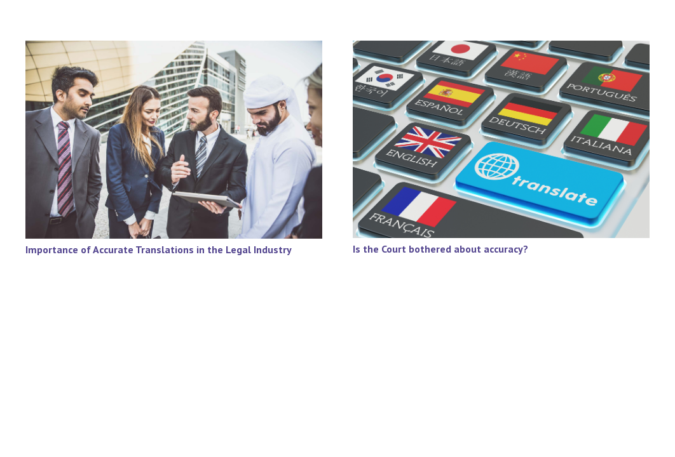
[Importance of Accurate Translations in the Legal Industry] (173, 49)
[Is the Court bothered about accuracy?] (501, 49)
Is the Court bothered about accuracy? (440, 248)
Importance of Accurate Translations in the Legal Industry (158, 249)
